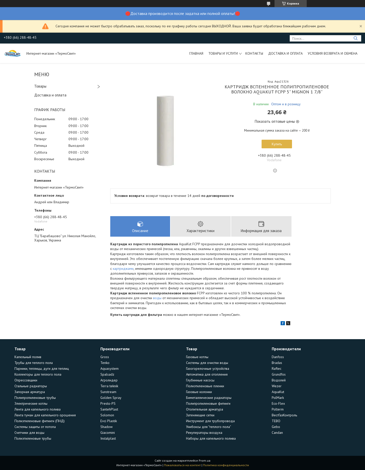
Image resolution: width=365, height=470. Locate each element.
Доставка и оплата (285, 53)
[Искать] (355, 38)
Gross (104, 357)
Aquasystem (109, 368)
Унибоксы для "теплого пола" (208, 426)
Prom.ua (204, 460)
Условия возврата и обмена (332, 53)
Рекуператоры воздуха (204, 432)
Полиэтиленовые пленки (205, 386)
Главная (196, 53)
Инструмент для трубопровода (210, 421)
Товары (40, 86)
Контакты (254, 53)
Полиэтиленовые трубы (32, 438)
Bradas (277, 362)
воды (157, 298)
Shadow (106, 426)
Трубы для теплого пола (33, 362)
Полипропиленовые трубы (35, 397)
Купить (277, 144)
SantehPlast (109, 409)
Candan (277, 432)
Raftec (276, 368)
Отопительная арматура (204, 409)
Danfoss (278, 357)
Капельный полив (27, 357)
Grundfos (279, 374)
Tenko (105, 362)
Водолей (279, 380)
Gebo (276, 426)
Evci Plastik (108, 421)
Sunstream (108, 392)
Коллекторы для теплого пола (37, 374)
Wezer (277, 386)
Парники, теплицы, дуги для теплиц (41, 368)
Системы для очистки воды (207, 362)
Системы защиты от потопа (35, 426)
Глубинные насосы (200, 380)
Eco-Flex (278, 403)
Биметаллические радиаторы (208, 397)
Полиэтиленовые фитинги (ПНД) (39, 421)
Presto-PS (108, 403)
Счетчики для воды (29, 432)
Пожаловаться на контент (182, 465)
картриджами (123, 268)
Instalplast (108, 438)
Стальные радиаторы (30, 386)
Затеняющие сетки (200, 415)
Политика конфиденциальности (226, 465)
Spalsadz (107, 374)
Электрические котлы (30, 403)
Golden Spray (110, 397)
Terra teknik (109, 386)
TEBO (276, 421)
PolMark (278, 397)
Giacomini (107, 432)
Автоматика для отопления (207, 374)
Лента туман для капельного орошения (45, 415)
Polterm (278, 409)
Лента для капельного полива (37, 409)
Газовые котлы (197, 357)
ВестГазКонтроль (284, 415)
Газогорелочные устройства (207, 368)
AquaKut (278, 392)
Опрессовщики (25, 380)
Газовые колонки (199, 392)
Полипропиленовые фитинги (208, 403)
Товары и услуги (223, 53)
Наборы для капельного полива (211, 438)
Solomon (107, 415)
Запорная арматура (29, 392)
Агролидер (109, 380)
